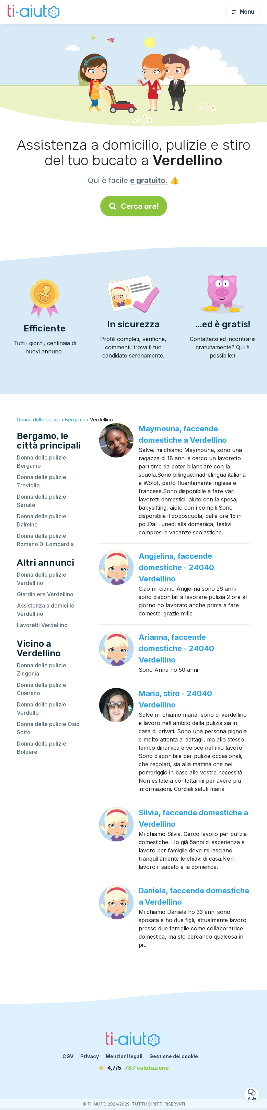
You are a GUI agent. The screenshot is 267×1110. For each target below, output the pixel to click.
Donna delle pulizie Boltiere (41, 747)
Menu (242, 12)
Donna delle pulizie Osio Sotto (48, 728)
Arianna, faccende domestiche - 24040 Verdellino (176, 648)
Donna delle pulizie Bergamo (41, 461)
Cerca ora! (133, 206)
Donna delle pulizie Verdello (41, 708)
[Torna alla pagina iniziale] (34, 12)
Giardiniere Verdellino (45, 594)
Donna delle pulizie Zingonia (41, 669)
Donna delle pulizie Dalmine (41, 520)
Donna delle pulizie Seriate (41, 500)
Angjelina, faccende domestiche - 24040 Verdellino (176, 567)
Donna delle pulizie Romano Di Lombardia (45, 539)
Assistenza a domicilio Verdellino (45, 609)
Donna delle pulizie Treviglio (41, 481)
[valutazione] (133, 1068)
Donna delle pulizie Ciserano (41, 688)
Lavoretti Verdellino (42, 625)
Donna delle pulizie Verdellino (41, 578)
